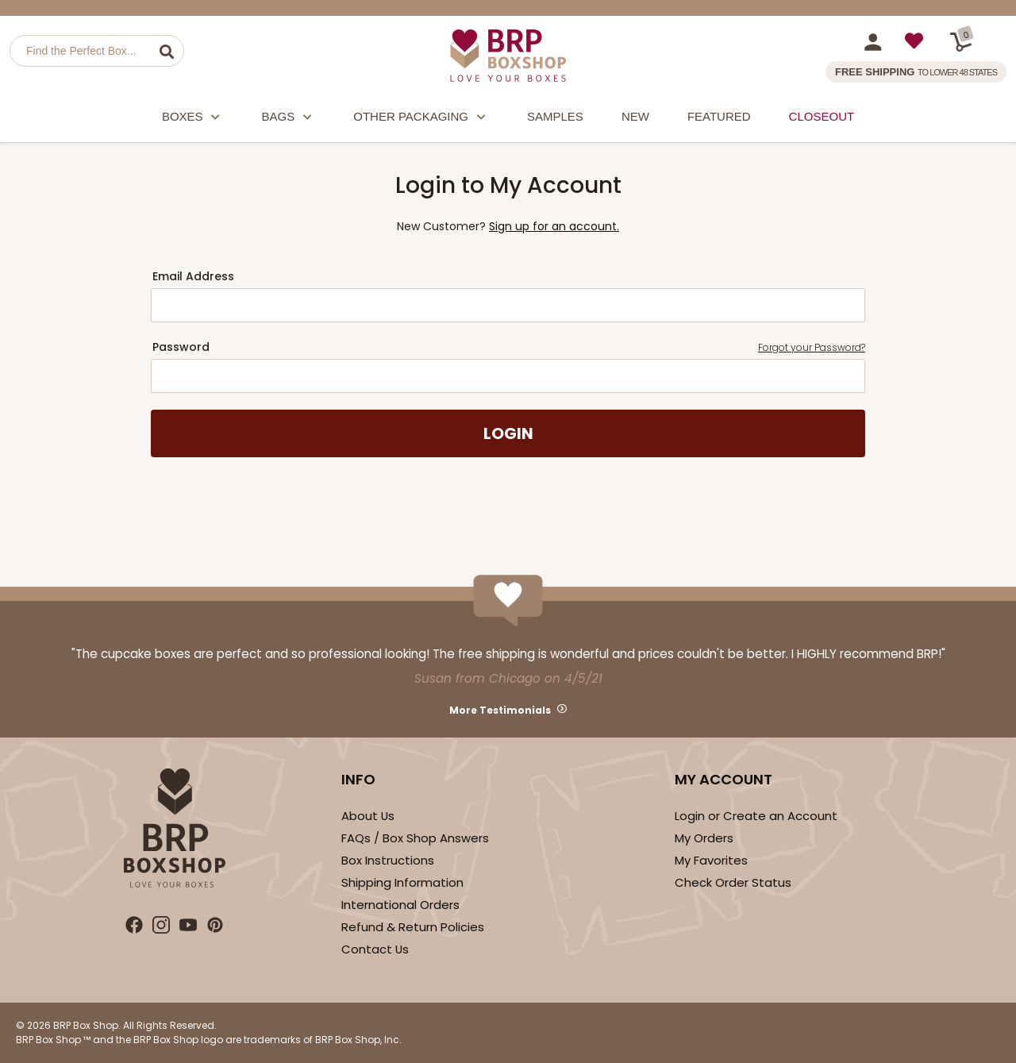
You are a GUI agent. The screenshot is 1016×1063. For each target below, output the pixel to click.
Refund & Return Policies (412, 927)
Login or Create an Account (756, 815)
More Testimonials (500, 710)
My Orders (704, 838)
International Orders (400, 904)
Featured (719, 116)
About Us (367, 815)
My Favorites (711, 860)
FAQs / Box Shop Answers (415, 838)
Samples (555, 116)
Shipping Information (402, 882)
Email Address (193, 276)
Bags (289, 119)
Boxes (193, 119)
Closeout (822, 116)
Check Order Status (733, 882)
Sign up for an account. (554, 226)
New (635, 116)
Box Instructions (387, 860)
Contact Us (375, 949)
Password (508, 347)
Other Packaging (421, 119)
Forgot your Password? (811, 347)
